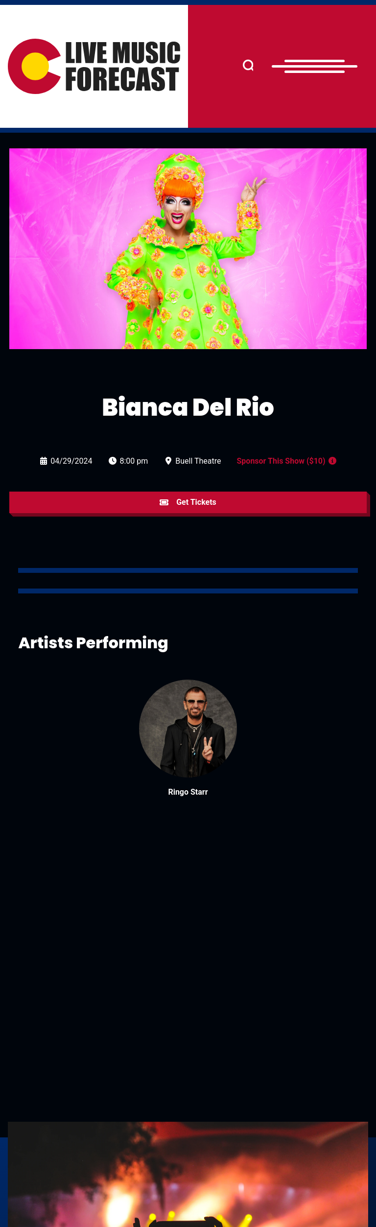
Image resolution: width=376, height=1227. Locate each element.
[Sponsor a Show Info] (332, 461)
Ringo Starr (188, 792)
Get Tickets (188, 502)
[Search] (249, 66)
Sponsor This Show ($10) (281, 461)
